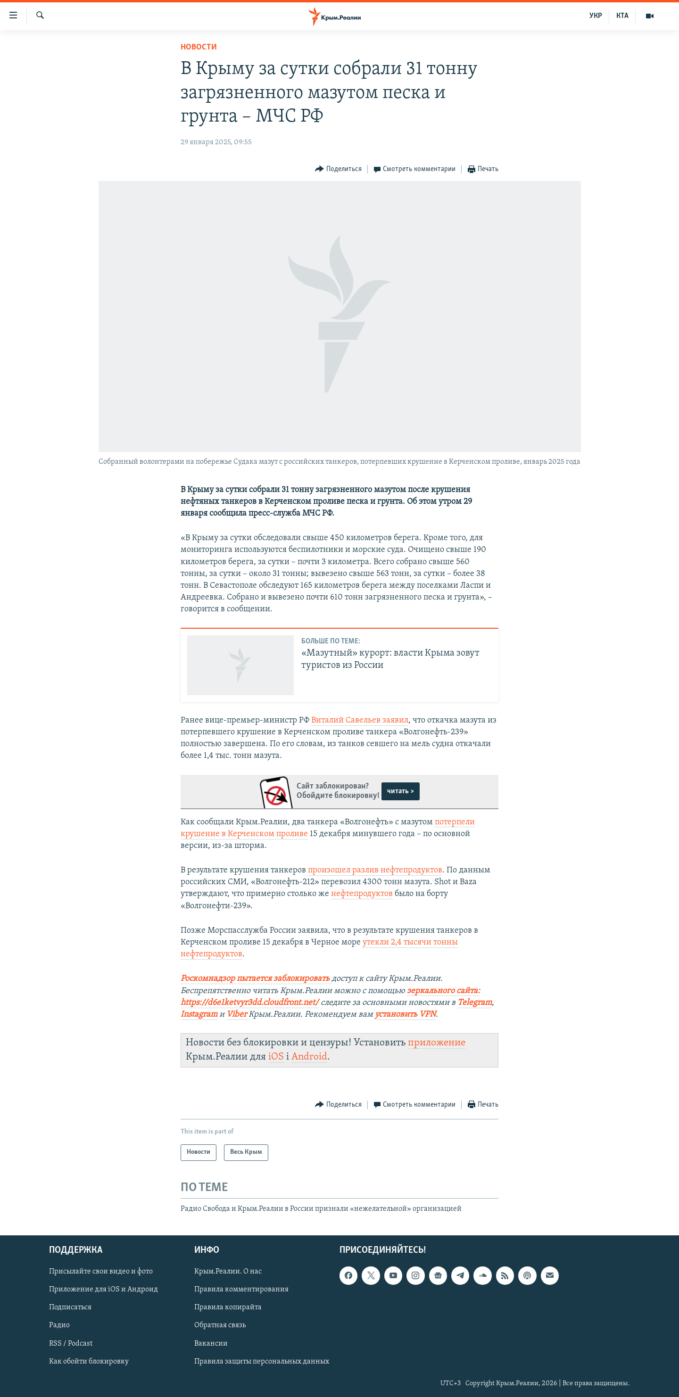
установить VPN (405, 1014)
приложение (436, 1043)
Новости (199, 47)
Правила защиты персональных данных (261, 1361)
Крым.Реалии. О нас (228, 1271)
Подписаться (70, 1307)
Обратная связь (220, 1325)
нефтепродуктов (362, 893)
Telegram (474, 1002)
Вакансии (211, 1343)
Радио (59, 1325)
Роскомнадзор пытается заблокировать (255, 978)
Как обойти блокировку (89, 1361)
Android (309, 1057)
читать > (400, 791)
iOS (276, 1057)
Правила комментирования (241, 1289)
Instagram (199, 1014)
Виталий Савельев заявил (359, 720)
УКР (595, 16)
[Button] (338, 169)
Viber (236, 1014)
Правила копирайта (228, 1307)
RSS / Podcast (70, 1343)
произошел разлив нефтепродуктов (375, 870)
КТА (622, 16)
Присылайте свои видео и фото (101, 1271)
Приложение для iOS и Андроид (103, 1289)
